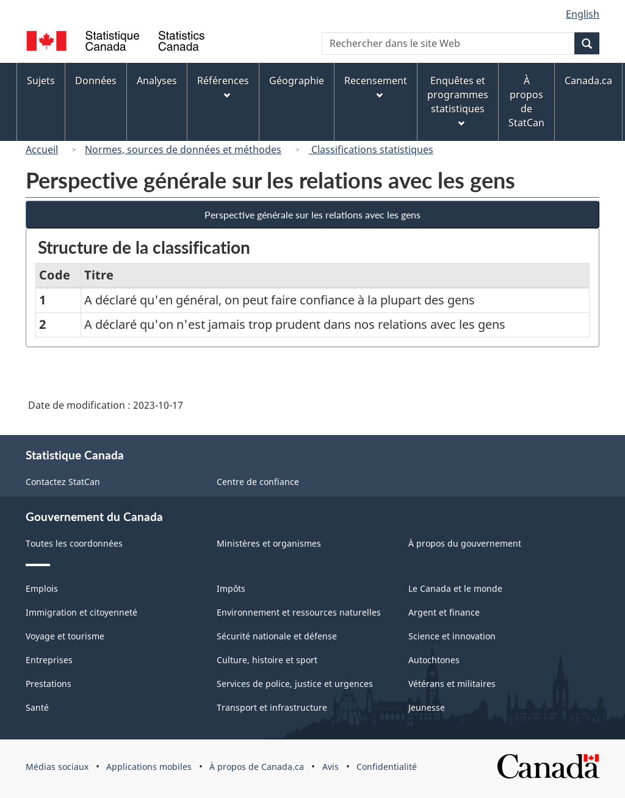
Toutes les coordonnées (74, 543)
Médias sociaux (57, 766)
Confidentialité (386, 766)
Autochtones (434, 660)
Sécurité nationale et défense (277, 636)
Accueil (42, 149)
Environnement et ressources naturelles (299, 612)
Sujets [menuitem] (41, 80)
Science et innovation (452, 636)
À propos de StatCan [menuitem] (526, 101)
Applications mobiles (149, 766)
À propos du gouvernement (464, 543)
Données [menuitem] (96, 80)
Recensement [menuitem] (375, 86)
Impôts (231, 588)
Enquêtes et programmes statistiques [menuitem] (457, 100)
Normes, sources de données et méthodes (183, 149)
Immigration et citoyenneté (81, 612)
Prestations (48, 683)
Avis (330, 766)
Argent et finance (444, 612)
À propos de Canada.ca (256, 766)
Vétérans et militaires (452, 683)
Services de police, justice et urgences (295, 683)
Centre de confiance (258, 481)
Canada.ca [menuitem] (588, 80)
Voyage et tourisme (65, 636)
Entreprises (49, 660)
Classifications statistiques (371, 149)
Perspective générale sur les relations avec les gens (312, 214)
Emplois (42, 588)
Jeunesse (426, 707)
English (582, 14)
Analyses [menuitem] (157, 80)
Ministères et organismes (269, 543)
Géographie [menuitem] (296, 80)
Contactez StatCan (63, 481)
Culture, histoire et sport (267, 660)
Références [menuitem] (223, 86)
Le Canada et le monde (455, 588)
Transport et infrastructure (272, 707)
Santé (37, 707)
